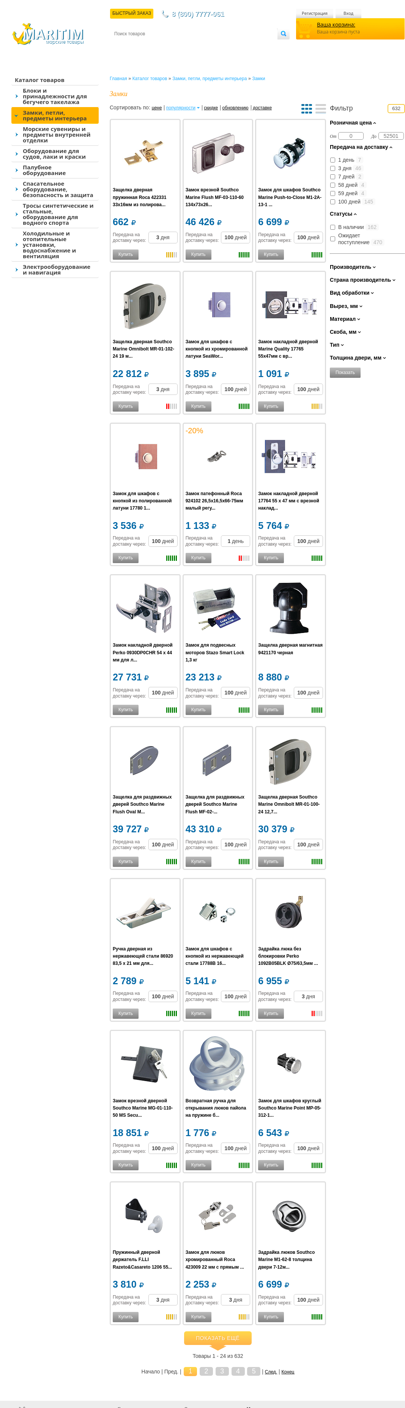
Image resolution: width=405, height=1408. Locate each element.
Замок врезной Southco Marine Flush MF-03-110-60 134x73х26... (215, 197)
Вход (348, 13)
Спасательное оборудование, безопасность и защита (58, 189)
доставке (262, 107)
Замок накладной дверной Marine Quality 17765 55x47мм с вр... (288, 349)
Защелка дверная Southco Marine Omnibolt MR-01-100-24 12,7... (289, 804)
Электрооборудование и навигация (56, 269)
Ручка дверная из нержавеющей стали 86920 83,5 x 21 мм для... (143, 956)
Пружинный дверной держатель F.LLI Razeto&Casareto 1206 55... (142, 1259)
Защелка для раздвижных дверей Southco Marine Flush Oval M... (142, 804)
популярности (180, 107)
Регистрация (315, 13)
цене (157, 107)
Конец (288, 1372)
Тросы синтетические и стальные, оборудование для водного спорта (58, 214)
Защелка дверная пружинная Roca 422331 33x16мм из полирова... (139, 197)
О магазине (205, 46)
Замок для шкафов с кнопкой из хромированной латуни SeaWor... (217, 349)
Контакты (123, 46)
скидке (211, 107)
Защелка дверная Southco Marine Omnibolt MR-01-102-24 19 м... (143, 349)
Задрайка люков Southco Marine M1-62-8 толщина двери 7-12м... (286, 1259)
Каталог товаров (40, 80)
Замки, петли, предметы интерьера (55, 115)
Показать (345, 372)
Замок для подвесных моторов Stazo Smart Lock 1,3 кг (215, 652)
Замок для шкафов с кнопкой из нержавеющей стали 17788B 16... (215, 956)
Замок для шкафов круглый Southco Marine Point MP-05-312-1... (289, 1108)
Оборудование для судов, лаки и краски (54, 153)
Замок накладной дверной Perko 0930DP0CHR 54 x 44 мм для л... (143, 652)
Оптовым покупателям (253, 46)
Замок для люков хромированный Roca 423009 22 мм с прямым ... (215, 1259)
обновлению (235, 107)
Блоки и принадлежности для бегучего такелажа (55, 96)
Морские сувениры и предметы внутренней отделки (57, 134)
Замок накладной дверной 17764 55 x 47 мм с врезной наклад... (288, 501)
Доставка (151, 46)
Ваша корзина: (336, 24)
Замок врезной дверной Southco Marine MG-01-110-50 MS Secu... (143, 1108)
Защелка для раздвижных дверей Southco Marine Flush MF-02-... (215, 804)
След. (271, 1372)
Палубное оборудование (44, 170)
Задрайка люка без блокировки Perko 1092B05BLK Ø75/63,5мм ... (288, 956)
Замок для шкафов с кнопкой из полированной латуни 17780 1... (142, 501)
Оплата (177, 46)
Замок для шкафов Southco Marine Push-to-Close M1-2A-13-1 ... (289, 197)
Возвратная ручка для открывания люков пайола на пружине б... (216, 1108)
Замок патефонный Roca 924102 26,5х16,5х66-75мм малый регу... (214, 501)
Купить (125, 254)
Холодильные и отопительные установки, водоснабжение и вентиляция (49, 244)
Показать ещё (218, 1338)
